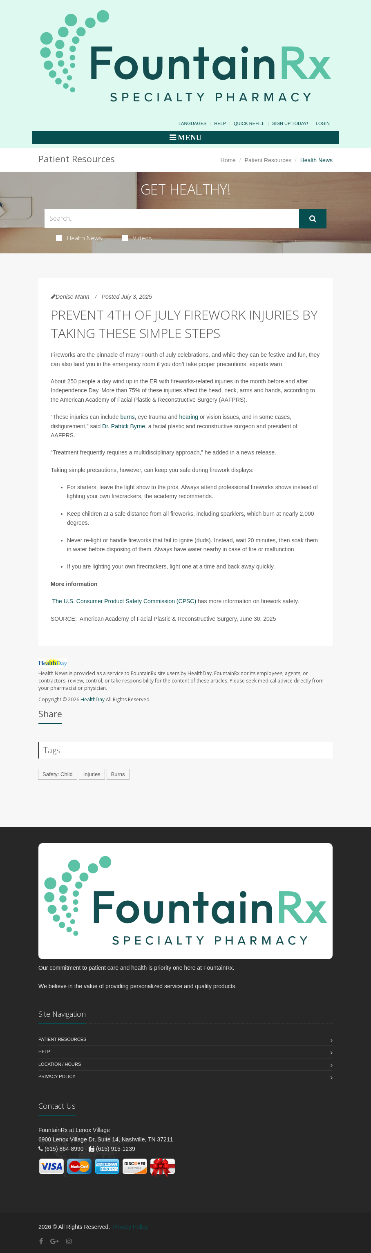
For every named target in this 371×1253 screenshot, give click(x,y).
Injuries (92, 774)
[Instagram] (69, 1241)
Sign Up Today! (290, 123)
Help (220, 123)
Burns (118, 774)
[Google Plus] (54, 1241)
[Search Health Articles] (172, 218)
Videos (137, 238)
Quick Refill (249, 123)
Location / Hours (59, 1064)
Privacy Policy (57, 1076)
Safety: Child (57, 774)
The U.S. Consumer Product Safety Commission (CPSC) (124, 601)
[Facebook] (41, 1241)
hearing (188, 417)
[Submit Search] (312, 218)
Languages (192, 123)
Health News (79, 238)
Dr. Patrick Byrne (123, 426)
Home (228, 160)
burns (127, 417)
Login (323, 123)
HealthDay (92, 699)
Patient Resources (268, 160)
